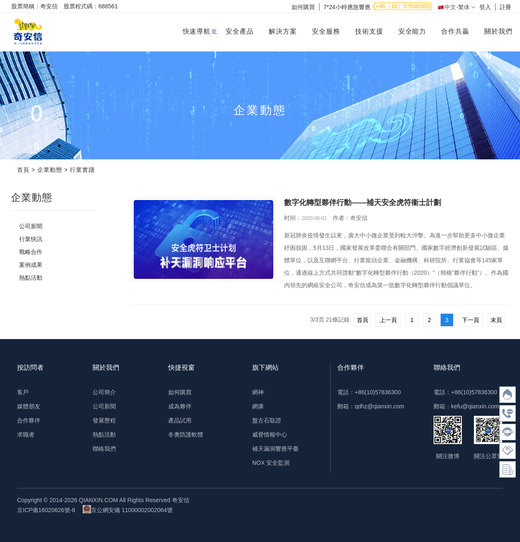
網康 (258, 406)
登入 (485, 7)
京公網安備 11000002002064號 (128, 509)
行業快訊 (30, 239)
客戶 (23, 392)
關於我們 (498, 31)
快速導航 (197, 31)
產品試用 (179, 420)
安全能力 (412, 31)
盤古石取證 (266, 420)
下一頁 (470, 320)
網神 (258, 392)
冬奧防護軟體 (185, 434)
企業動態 (49, 169)
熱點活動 (30, 277)
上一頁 (388, 320)
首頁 (23, 169)
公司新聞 (30, 226)
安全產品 (240, 31)
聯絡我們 (104, 448)
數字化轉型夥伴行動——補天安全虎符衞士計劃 (362, 202)
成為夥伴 (179, 406)
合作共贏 (455, 31)
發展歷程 (104, 420)
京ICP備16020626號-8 (46, 510)
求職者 (25, 434)
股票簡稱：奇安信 (34, 6)
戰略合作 (30, 252)
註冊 (505, 7)
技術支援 (369, 31)
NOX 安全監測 (270, 462)
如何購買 (303, 7)
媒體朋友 (28, 406)
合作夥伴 (28, 420)
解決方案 (283, 31)
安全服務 (326, 31)
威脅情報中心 (269, 434)
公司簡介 (104, 392)
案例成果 (30, 264)
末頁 (496, 320)
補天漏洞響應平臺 (275, 448)
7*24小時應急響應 (347, 7)
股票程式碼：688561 (91, 6)
